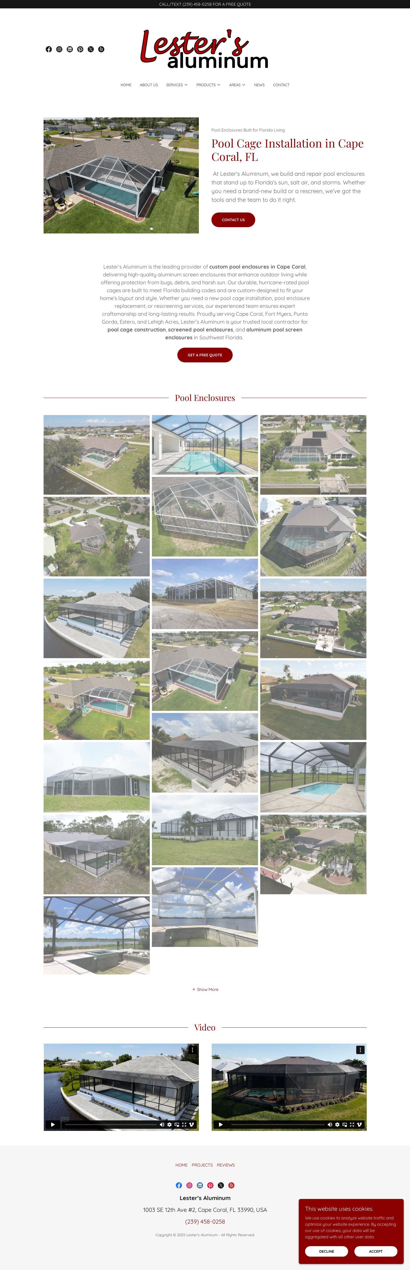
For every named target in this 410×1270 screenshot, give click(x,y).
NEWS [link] (259, 85)
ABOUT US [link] (149, 85)
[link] (49, 49)
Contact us (233, 219)
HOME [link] (126, 85)
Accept (376, 1251)
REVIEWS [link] (226, 1182)
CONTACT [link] (281, 85)
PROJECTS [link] (202, 1182)
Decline (326, 1251)
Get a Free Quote (205, 355)
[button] (177, 85)
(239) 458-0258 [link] (205, 1239)
